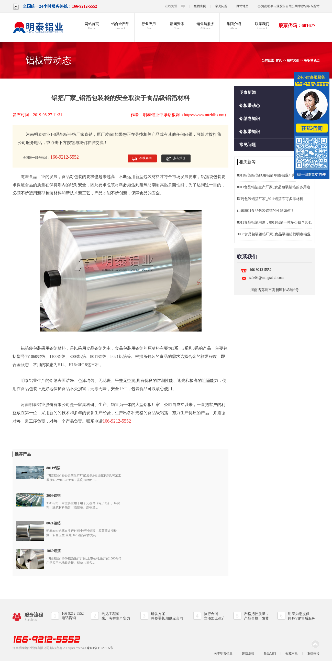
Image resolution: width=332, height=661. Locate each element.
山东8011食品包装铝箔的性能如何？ (265, 211)
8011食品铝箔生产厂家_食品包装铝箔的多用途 (273, 187)
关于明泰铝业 (223, 653)
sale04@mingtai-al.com (266, 278)
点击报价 (179, 158)
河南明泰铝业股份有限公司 (45, 404)
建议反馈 (248, 653)
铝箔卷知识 (249, 118)
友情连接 (313, 653)
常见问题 (221, 6)
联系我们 (262, 26)
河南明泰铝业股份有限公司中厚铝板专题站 (288, 6)
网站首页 (92, 26)
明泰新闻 (247, 92)
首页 (279, 60)
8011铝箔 (98, 356)
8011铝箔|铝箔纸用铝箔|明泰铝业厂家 (266, 175)
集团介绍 (234, 26)
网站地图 (242, 6)
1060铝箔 (53, 551)
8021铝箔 (53, 523)
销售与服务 (205, 26)
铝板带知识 (249, 131)
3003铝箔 (53, 496)
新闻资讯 (177, 26)
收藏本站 (291, 653)
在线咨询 (145, 158)
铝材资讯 (293, 60)
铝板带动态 (311, 60)
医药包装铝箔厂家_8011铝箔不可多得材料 (270, 199)
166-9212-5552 (260, 270)
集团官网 (200, 6)
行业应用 (149, 26)
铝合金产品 (120, 26)
